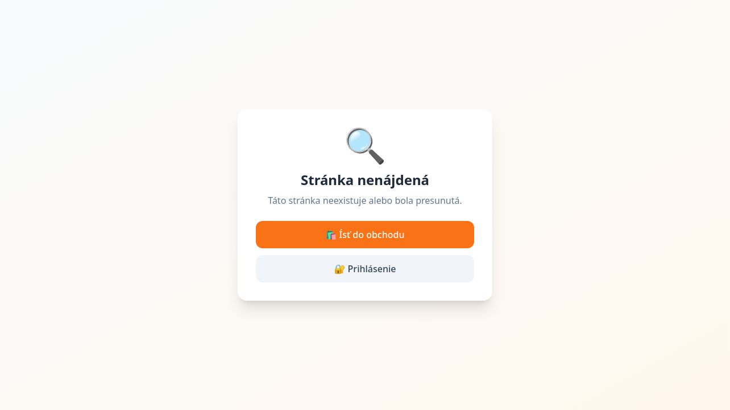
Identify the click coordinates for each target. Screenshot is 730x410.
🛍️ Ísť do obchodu (365, 234)
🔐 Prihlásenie (365, 269)
